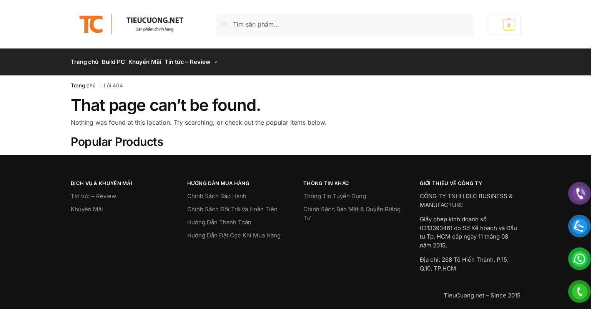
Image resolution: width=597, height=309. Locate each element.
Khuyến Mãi (87, 206)
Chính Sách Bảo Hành (216, 193)
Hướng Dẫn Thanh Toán (219, 219)
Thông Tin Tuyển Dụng (334, 193)
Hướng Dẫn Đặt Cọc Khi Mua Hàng (234, 232)
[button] (504, 24)
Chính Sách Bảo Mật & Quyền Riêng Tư (352, 210)
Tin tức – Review (93, 193)
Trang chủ (83, 82)
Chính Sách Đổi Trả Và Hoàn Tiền (232, 206)
